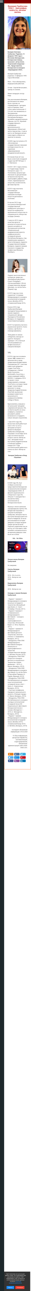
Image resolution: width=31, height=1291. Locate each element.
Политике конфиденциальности (15, 1282)
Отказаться (20, 1287)
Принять (10, 1287)
